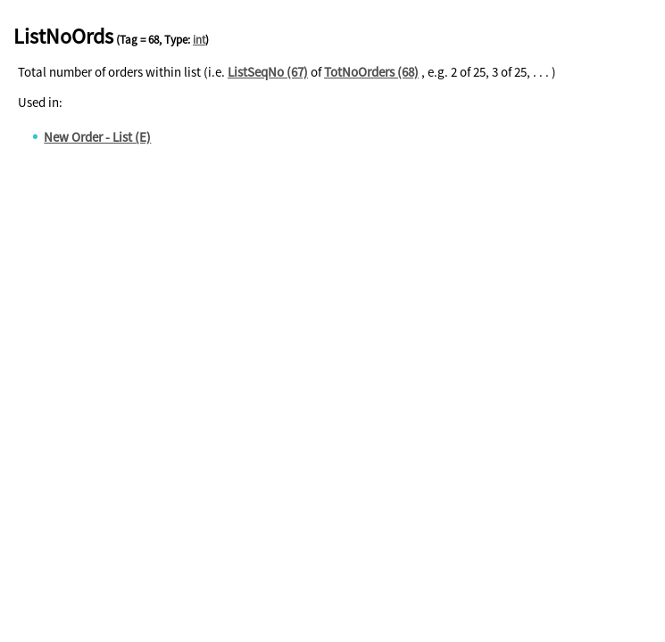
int (199, 39)
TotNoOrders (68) (371, 71)
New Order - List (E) (97, 136)
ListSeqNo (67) (268, 71)
